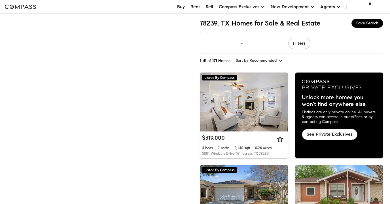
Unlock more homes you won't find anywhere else (334, 101)
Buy (181, 6)
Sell (209, 6)
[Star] (280, 139)
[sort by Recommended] (259, 60)
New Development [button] (293, 6)
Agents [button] (330, 6)
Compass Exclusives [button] (242, 6)
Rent (195, 6)
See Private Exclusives (330, 134)
